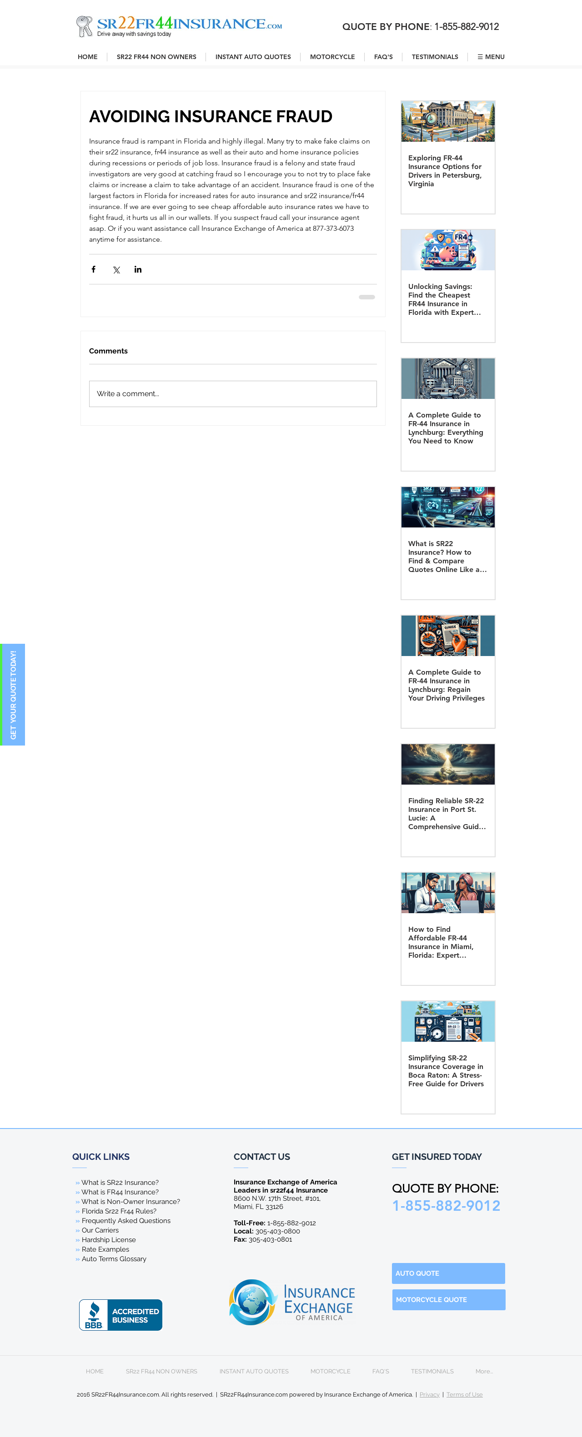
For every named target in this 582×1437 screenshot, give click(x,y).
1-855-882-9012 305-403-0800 (275, 1227)
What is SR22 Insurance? (120, 1182)
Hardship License (109, 1240)
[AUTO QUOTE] (448, 1273)
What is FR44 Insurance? (120, 1192)
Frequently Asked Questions (126, 1221)
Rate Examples (105, 1249)
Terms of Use (465, 1394)
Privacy (430, 1394)
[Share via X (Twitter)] (115, 269)
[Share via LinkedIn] (138, 269)
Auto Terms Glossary (114, 1259)
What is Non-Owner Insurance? (130, 1202)
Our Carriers (100, 1230)
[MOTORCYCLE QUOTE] (449, 1299)
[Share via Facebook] (93, 269)
